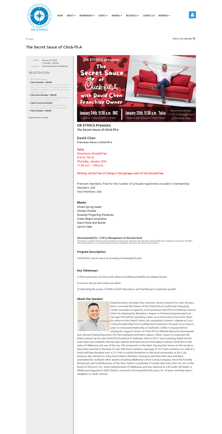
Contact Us (124, 417)
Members (140, 417)
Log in (192, 14)
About (48, 417)
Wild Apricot (162, 430)
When (36, 60)
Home (36, 417)
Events (80, 417)
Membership (63, 417)
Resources (107, 417)
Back (31, 39)
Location (35, 66)
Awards (92, 417)
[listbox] (184, 38)
